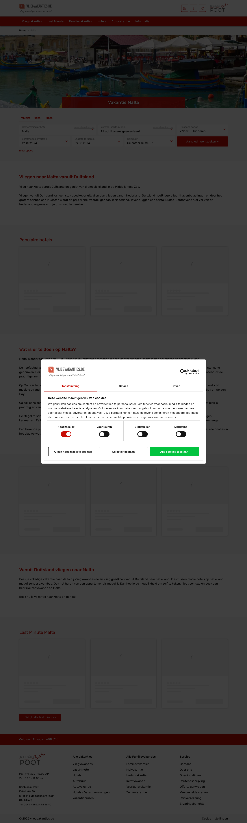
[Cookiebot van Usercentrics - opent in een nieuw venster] (183, 371)
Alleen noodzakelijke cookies (73, 451)
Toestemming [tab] (70, 386)
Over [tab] (176, 386)
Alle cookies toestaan (174, 451)
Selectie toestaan (123, 451)
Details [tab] (123, 386)
